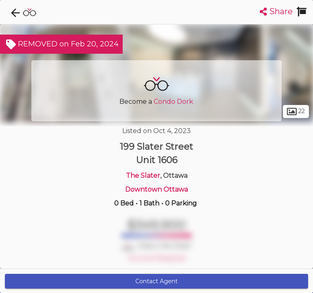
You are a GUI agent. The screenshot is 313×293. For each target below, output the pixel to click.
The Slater (143, 175)
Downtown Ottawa (156, 189)
